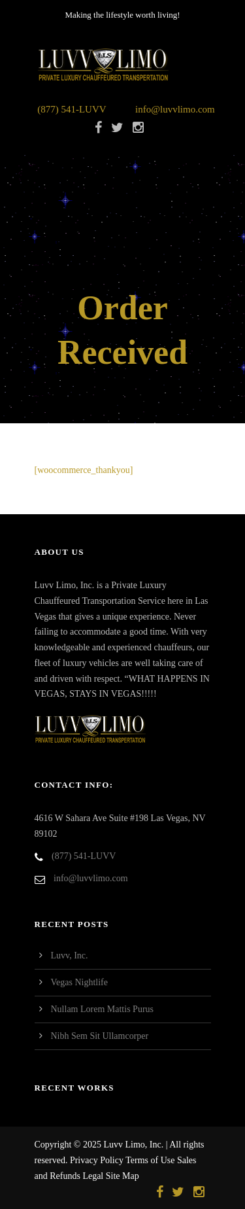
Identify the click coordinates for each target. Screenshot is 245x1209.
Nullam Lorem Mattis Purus (102, 1009)
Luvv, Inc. (69, 955)
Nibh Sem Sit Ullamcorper (100, 1036)
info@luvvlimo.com (175, 109)
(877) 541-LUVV (71, 109)
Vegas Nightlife (79, 982)
